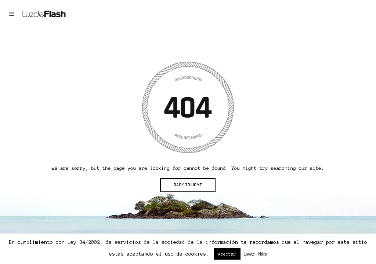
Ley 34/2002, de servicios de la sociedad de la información (153, 242)
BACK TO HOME (188, 185)
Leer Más (255, 254)
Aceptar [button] (227, 254)
